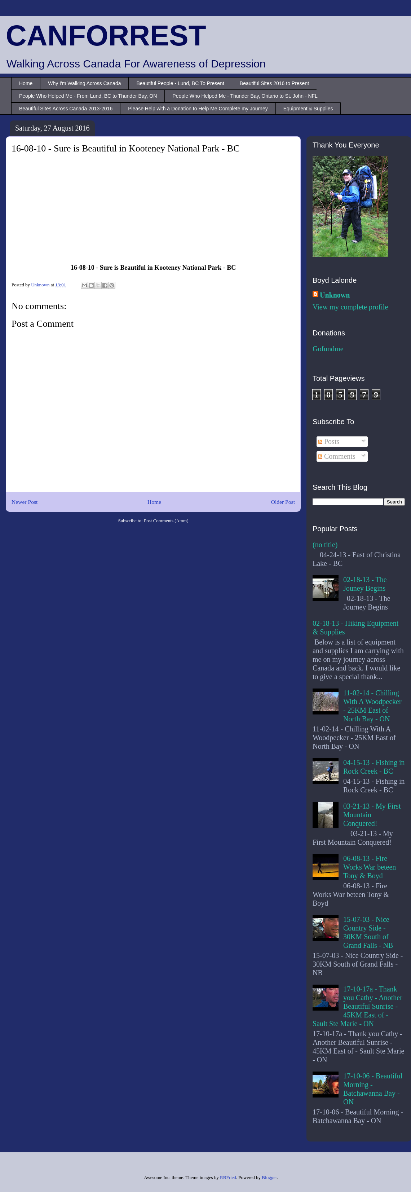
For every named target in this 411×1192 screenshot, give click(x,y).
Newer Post (24, 502)
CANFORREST (106, 35)
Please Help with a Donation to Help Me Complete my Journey (198, 108)
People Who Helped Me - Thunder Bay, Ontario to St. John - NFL (245, 96)
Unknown (335, 295)
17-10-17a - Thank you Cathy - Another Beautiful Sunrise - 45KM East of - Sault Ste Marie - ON (357, 1006)
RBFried (228, 1177)
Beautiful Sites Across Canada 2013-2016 (65, 108)
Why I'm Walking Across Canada (84, 83)
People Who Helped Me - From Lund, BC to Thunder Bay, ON (88, 96)
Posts (328, 441)
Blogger (269, 1177)
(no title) (325, 545)
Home (25, 83)
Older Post (283, 502)
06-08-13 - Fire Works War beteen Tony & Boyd (369, 867)
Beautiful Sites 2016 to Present (274, 83)
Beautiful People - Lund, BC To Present (180, 83)
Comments (336, 456)
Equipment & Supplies (308, 108)
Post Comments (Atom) (166, 520)
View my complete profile (350, 307)
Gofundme (328, 349)
